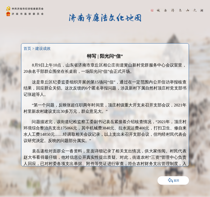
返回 (173, 180)
